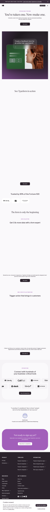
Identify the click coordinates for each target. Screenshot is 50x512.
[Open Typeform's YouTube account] (24, 496)
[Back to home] (3, 5)
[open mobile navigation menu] (47, 5)
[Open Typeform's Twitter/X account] (20, 496)
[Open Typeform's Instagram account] (22, 496)
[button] (5, 463)
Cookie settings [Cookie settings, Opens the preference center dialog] (41, 508)
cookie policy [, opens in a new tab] (11, 509)
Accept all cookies (41, 505)
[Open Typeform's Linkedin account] (26, 496)
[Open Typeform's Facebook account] (18, 496)
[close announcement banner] (48, 1)
